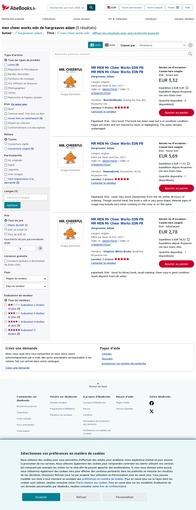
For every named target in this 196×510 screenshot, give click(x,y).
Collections (48, 18)
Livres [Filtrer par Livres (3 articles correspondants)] (11, 64)
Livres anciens (81, 18)
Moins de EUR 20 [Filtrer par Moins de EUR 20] (16, 225)
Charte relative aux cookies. (92, 482)
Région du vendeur (16, 278)
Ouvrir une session (132, 7)
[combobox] (67, 7)
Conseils (107, 353)
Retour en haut (98, 386)
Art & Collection (117, 18)
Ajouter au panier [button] (176, 112)
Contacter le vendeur (103, 111)
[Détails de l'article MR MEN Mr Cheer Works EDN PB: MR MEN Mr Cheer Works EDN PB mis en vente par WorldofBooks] (70, 79)
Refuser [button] (81, 497)
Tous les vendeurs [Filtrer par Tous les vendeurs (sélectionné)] (19, 300)
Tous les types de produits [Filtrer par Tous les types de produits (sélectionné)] (22, 60)
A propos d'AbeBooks (94, 402)
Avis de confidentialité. (113, 486)
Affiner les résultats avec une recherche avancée (125, 33)
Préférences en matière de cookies (97, 432)
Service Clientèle (124, 408)
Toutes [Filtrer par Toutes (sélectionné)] (10, 139)
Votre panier (23, 431)
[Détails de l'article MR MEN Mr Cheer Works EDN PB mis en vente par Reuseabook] (70, 154)
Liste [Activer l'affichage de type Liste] (95, 45)
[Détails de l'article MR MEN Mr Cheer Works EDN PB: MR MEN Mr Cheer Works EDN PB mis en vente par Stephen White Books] (70, 230)
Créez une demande (17, 367)
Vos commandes (26, 424)
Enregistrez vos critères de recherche (124, 363)
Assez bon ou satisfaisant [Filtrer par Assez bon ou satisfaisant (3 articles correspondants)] (23, 118)
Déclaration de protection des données (96, 423)
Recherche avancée (13, 18)
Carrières (87, 414)
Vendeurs (151, 18)
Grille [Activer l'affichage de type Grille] (110, 45)
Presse (86, 408)
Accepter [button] (41, 497)
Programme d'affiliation (62, 408)
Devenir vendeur (184, 18)
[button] (190, 54)
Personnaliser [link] (125, 497)
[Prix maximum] (29, 248)
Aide (187, 7)
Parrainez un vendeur (61, 414)
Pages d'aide (122, 402)
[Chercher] (91, 7)
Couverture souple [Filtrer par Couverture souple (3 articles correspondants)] (19, 148)
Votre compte (154, 7)
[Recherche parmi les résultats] (123, 54)
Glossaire (107, 358)
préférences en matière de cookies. (103, 478)
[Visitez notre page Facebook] (151, 403)
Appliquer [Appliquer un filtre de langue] (12, 205)
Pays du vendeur (15, 286)
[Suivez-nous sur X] (151, 411)
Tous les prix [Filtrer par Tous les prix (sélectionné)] (14, 220)
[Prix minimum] (11, 248)
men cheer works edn (75, 33)
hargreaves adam (30, 33)
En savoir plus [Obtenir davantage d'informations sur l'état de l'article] (19, 104)
